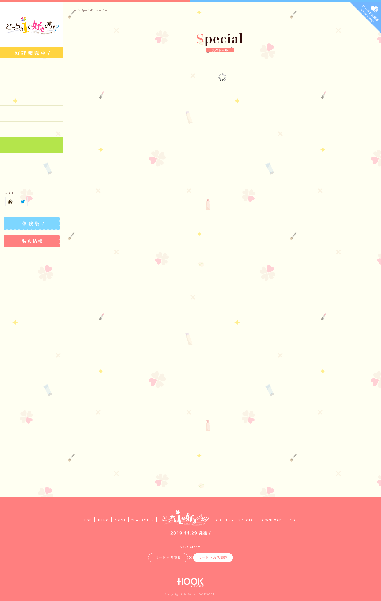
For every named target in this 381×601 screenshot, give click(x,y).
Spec (32, 177)
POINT (120, 520)
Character (32, 114)
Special (32, 145)
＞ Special (85, 10)
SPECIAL (246, 520)
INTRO (103, 520)
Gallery (32, 129)
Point (32, 98)
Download (32, 161)
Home (72, 10)
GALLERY (225, 520)
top (32, 66)
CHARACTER (143, 520)
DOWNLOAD (271, 520)
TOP (88, 520)
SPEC (292, 520)
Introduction (32, 82)
